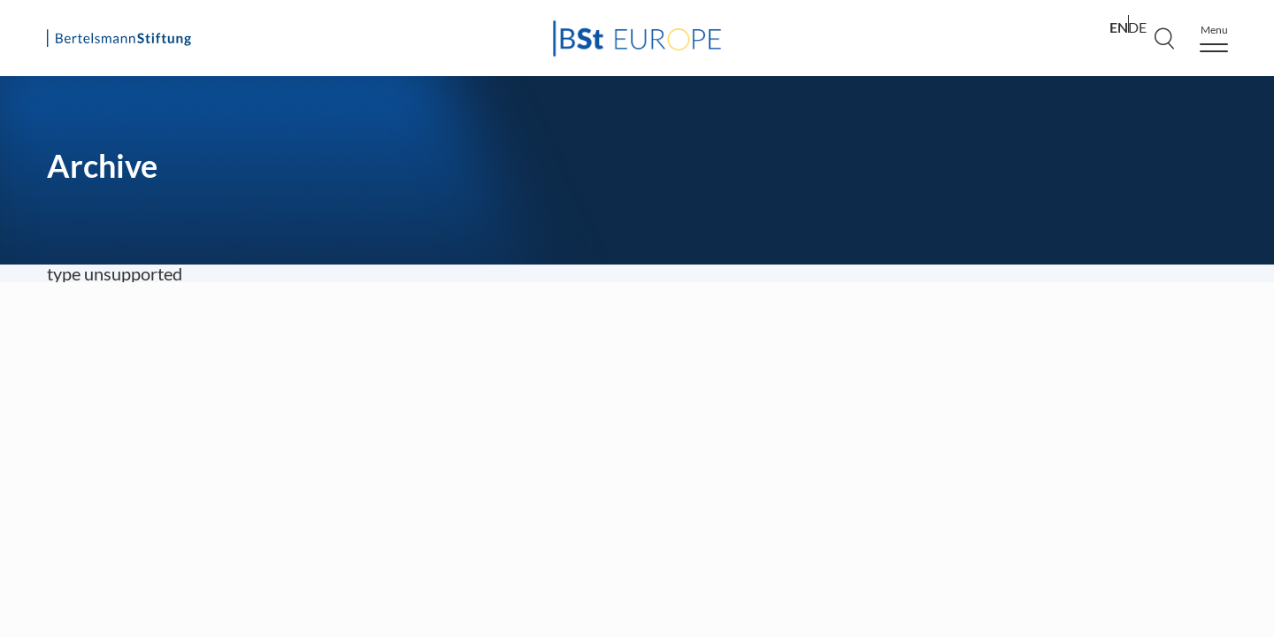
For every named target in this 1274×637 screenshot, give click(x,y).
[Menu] (1214, 38)
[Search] (1164, 38)
